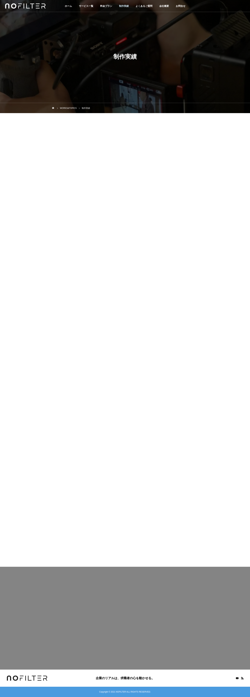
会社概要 (164, 6)
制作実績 (124, 6)
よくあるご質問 (144, 6)
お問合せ (180, 6)
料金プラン (106, 6)
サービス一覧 (86, 6)
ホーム (68, 6)
